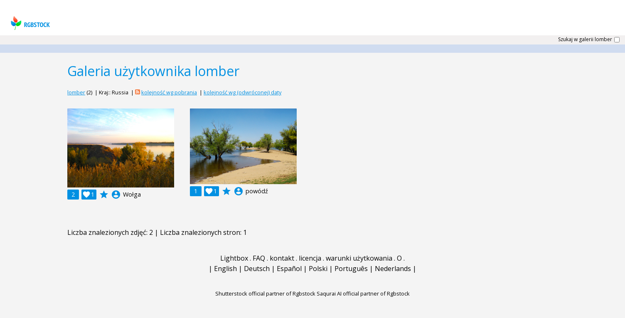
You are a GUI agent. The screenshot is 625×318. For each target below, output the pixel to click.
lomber (76, 92)
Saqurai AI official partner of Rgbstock (363, 293)
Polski (318, 268)
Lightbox (234, 258)
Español (289, 268)
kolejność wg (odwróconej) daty (242, 92)
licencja (310, 258)
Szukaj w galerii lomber (585, 39)
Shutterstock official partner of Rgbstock (265, 293)
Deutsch (257, 268)
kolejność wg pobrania (169, 92)
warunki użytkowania (359, 258)
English (225, 268)
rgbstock (29, 23)
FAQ (259, 258)
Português (351, 268)
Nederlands (393, 268)
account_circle (116, 195)
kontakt (282, 258)
